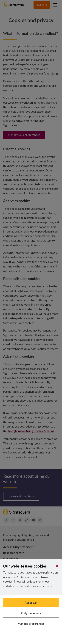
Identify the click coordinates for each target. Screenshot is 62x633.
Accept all (31, 602)
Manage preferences (31, 623)
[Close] (57, 566)
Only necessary (31, 613)
